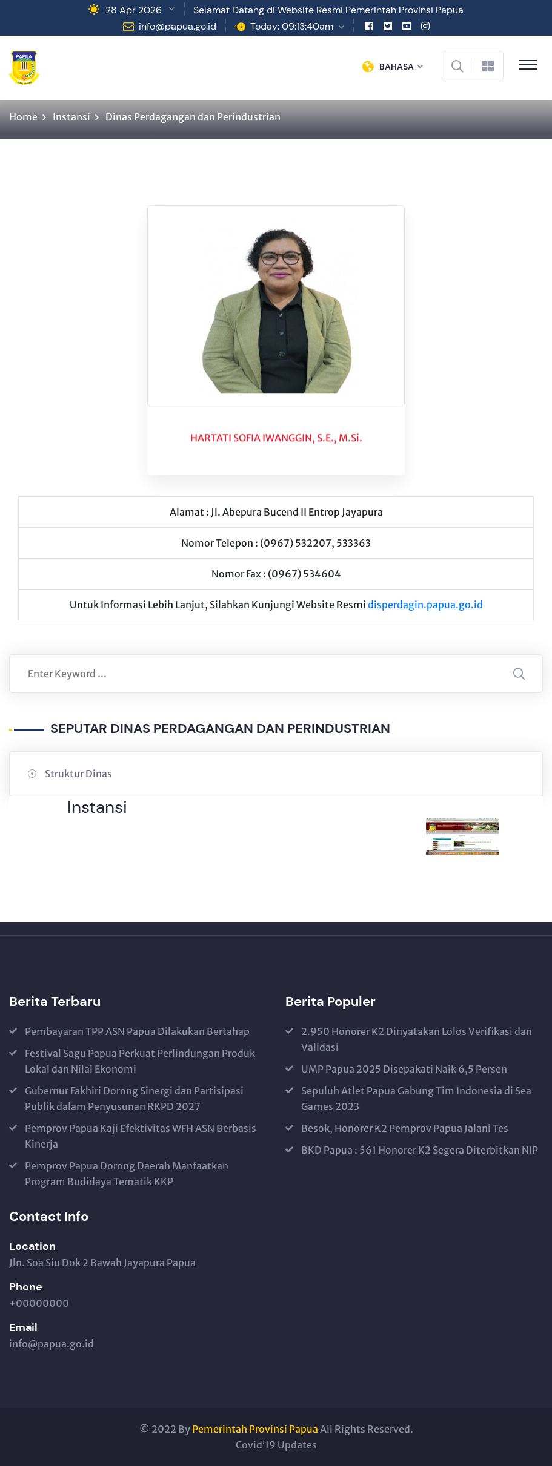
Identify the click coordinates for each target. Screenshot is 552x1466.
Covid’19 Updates (276, 1445)
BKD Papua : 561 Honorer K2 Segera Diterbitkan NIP (419, 1150)
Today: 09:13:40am (291, 26)
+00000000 (39, 1303)
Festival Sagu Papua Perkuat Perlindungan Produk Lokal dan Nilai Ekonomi (140, 1061)
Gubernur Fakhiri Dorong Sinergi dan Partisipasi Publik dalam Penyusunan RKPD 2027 (134, 1099)
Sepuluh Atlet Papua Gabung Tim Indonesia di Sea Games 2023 (416, 1099)
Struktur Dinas (78, 774)
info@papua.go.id (177, 26)
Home (23, 117)
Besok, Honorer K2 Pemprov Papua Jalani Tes (404, 1128)
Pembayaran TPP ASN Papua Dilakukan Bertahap (137, 1031)
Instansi (71, 117)
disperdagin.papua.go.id (425, 605)
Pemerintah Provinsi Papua (255, 1429)
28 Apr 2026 (133, 10)
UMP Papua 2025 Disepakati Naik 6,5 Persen (404, 1069)
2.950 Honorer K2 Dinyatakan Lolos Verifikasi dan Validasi (416, 1039)
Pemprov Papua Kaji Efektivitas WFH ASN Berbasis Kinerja (140, 1136)
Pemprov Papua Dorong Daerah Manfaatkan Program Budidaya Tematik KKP (126, 1174)
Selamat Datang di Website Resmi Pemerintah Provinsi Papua (328, 10)
